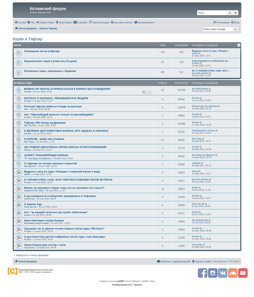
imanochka (29, 198)
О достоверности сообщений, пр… (211, 61)
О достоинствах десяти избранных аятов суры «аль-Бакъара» (64, 236)
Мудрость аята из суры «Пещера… (211, 51)
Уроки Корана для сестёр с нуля (45, 244)
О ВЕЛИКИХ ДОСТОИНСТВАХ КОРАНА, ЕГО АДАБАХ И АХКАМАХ (66, 130)
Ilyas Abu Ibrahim (200, 73)
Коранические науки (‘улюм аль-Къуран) (50, 61)
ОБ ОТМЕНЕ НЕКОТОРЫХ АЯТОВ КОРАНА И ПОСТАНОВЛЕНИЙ (65, 147)
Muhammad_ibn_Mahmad (204, 106)
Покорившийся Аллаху (203, 130)
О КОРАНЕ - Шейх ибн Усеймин (44, 138)
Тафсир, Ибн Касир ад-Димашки (45, 122)
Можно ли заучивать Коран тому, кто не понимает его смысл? (64, 187)
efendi (195, 53)
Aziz (26, 109)
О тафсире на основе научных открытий (50, 163)
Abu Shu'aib (30, 125)
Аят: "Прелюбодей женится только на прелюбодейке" (59, 114)
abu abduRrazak (200, 88)
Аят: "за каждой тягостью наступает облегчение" (56, 212)
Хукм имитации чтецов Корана (44, 220)
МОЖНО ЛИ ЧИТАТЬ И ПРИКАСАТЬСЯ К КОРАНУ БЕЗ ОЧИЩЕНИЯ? (67, 88)
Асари (195, 187)
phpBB (120, 281)
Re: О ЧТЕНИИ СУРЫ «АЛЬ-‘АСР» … (211, 71)
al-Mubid (196, 163)
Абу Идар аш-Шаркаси (39, 158)
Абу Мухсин (30, 166)
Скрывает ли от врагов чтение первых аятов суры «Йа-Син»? (64, 228)
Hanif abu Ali (30, 207)
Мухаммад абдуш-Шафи (36, 223)
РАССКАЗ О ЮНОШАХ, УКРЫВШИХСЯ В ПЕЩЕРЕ (56, 98)
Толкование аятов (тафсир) (42, 51)
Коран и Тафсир (27, 39)
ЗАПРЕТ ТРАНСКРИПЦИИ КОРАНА (46, 155)
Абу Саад (29, 141)
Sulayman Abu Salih (33, 190)
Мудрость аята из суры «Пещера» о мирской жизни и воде (62, 171)
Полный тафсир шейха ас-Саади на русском (53, 106)
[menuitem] (31, 22)
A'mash (195, 63)
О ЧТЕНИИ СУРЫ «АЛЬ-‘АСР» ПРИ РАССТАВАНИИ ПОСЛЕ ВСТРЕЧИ (68, 179)
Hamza (27, 150)
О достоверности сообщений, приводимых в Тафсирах (60, 195)
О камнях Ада (33, 204)
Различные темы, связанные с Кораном (50, 71)
